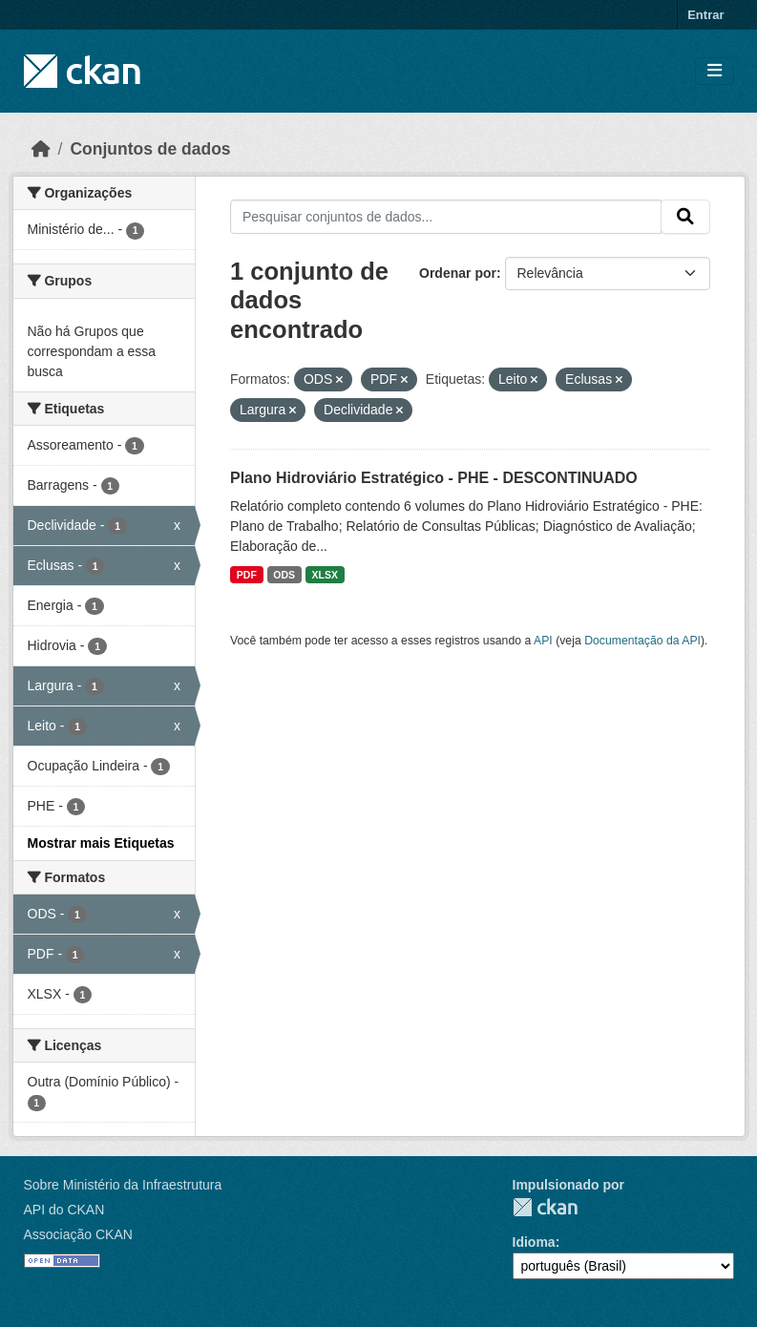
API (543, 640)
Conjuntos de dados (150, 148)
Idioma (534, 1242)
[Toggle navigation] (714, 71)
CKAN (545, 1207)
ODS (284, 574)
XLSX (325, 574)
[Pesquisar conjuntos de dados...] (446, 217)
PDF (247, 574)
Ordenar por (457, 273)
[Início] (41, 148)
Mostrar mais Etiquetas (101, 843)
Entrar (705, 15)
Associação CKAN (78, 1234)
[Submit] (685, 217)
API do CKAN (64, 1209)
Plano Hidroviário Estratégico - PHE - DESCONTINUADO (434, 478)
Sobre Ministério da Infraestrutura (123, 1184)
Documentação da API (642, 640)
